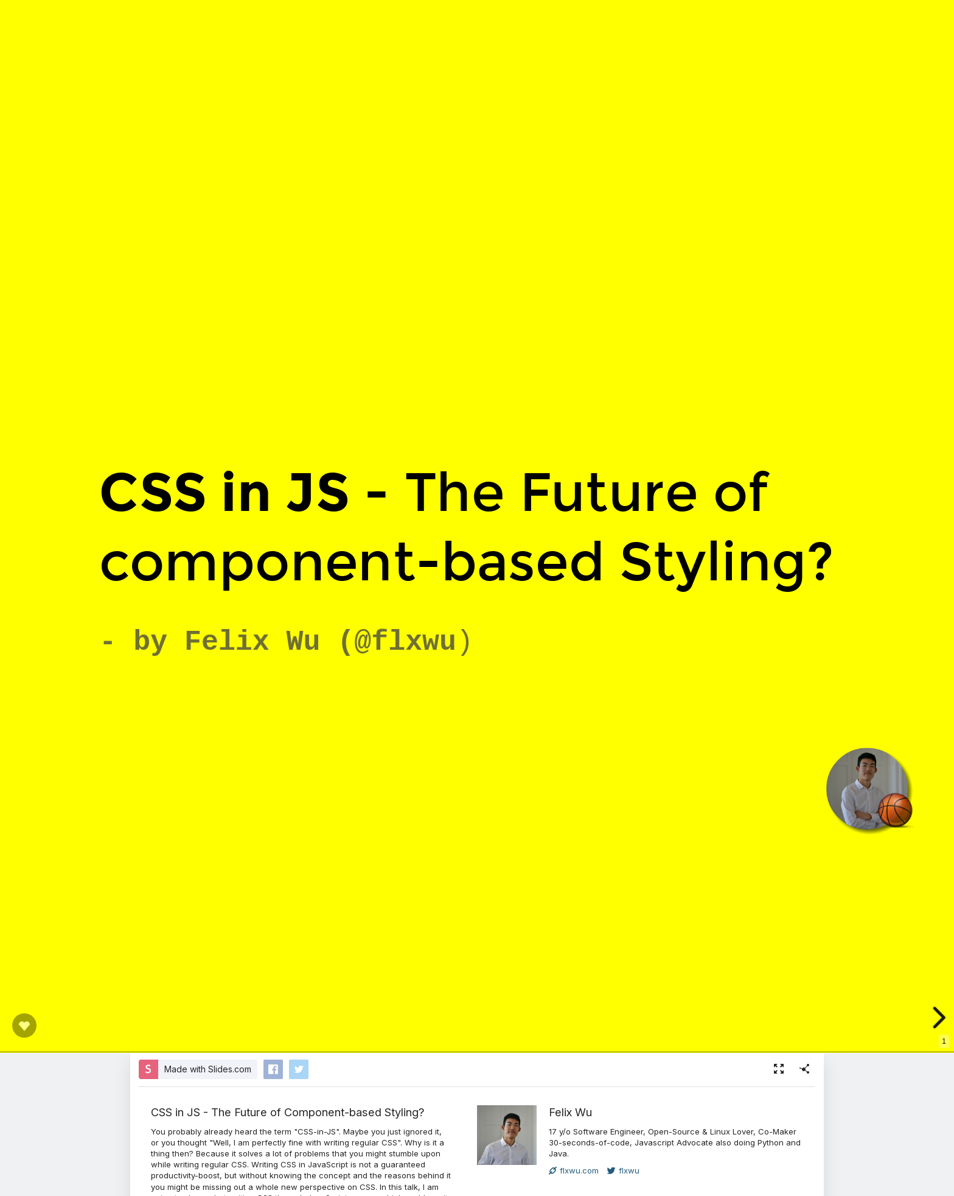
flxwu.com (574, 1170)
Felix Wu (570, 1112)
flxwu (623, 1170)
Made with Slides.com (207, 1069)
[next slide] (938, 1018)
